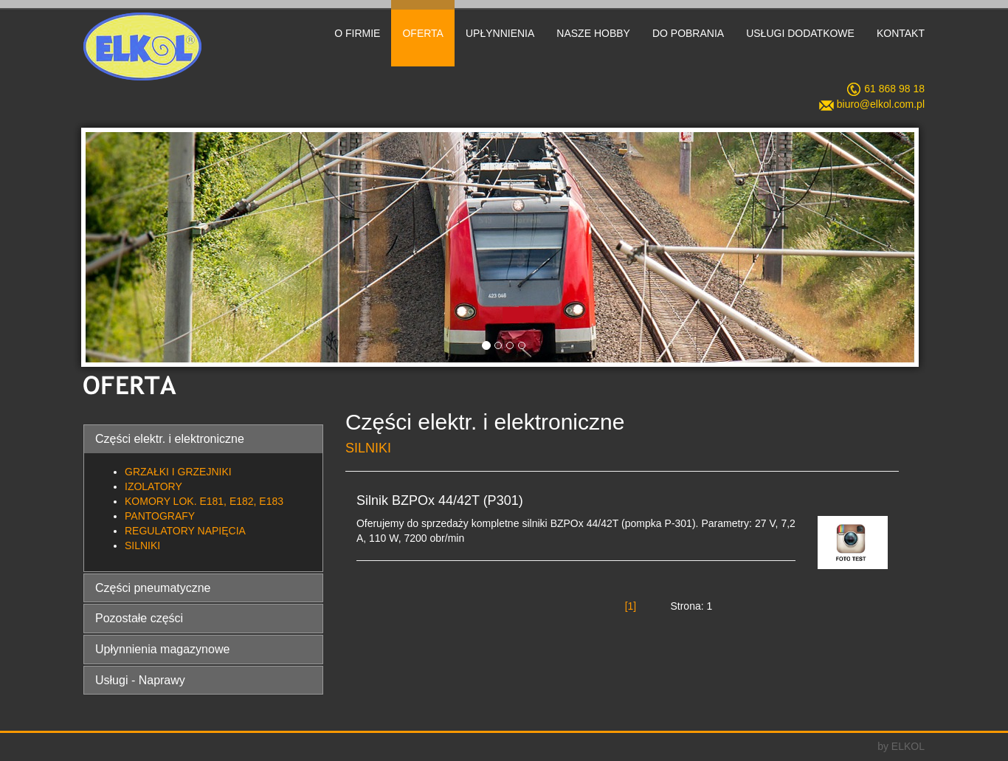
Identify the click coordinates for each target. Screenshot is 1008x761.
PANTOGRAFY (160, 516)
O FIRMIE (357, 33)
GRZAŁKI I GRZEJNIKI (178, 472)
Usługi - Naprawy (140, 680)
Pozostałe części (139, 618)
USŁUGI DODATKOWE (800, 33)
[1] (631, 606)
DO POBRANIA (688, 33)
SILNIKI (142, 545)
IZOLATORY (153, 486)
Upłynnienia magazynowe (162, 649)
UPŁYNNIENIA (500, 33)
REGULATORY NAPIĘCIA (185, 531)
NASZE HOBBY (593, 33)
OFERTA (422, 33)
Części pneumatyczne (153, 588)
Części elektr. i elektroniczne (169, 439)
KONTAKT (901, 33)
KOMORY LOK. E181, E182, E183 (204, 501)
